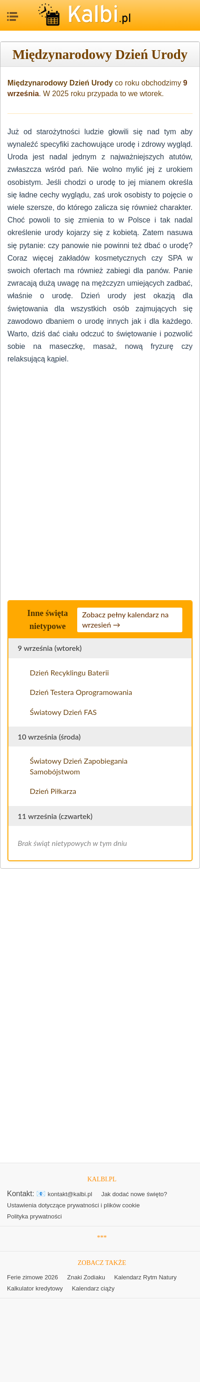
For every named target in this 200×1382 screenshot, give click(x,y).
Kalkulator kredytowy (35, 1288)
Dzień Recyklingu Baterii (69, 672)
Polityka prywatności (34, 1216)
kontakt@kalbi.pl (70, 1194)
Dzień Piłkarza (53, 790)
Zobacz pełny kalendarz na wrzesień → (125, 619)
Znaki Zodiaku (86, 1277)
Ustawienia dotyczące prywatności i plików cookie (73, 1205)
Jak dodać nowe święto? (134, 1194)
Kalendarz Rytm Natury (145, 1277)
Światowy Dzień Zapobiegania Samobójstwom (78, 765)
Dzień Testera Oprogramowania (81, 692)
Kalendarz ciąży (93, 1288)
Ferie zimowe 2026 (32, 1277)
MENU (11, 14)
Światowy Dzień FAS (63, 711)
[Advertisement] (100, 479)
